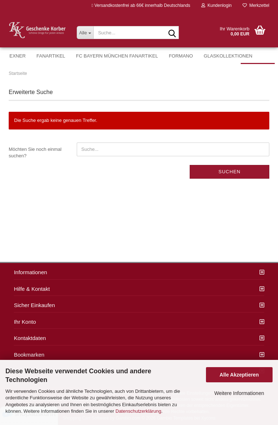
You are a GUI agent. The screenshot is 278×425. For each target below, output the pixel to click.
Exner (17, 56)
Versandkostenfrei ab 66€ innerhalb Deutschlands (141, 5)
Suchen (230, 171)
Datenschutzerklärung (138, 411)
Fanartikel (51, 56)
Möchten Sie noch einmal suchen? (35, 152)
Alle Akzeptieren (239, 375)
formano (181, 56)
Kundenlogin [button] (216, 5)
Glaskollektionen (228, 56)
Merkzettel (256, 5)
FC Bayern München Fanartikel (117, 56)
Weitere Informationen (239, 393)
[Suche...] (85, 32)
